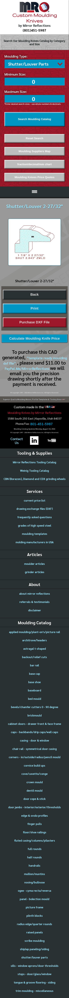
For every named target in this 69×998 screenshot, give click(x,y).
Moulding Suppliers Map (34, 150)
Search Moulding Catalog (34, 118)
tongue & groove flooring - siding (34, 981)
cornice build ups (34, 765)
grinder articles (34, 571)
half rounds (34, 856)
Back (34, 294)
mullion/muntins (34, 873)
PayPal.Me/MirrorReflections (27, 367)
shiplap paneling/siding (34, 948)
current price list (34, 500)
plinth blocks (34, 915)
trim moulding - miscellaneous (34, 990)
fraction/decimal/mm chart (34, 163)
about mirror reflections (34, 593)
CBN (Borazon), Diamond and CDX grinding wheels (35, 478)
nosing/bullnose (34, 881)
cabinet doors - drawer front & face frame (34, 723)
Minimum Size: (15, 73)
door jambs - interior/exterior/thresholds (34, 806)
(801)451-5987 (34, 30)
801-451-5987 (41, 423)
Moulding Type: (15, 56)
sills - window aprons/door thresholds (34, 965)
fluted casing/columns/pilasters (34, 840)
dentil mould (34, 790)
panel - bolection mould (34, 898)
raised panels (34, 931)
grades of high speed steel (34, 525)
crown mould (34, 781)
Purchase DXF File (34, 322)
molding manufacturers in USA (35, 541)
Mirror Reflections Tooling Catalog (34, 461)
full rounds (35, 848)
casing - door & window (34, 740)
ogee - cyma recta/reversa (34, 890)
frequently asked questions (34, 516)
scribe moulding (35, 940)
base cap (34, 673)
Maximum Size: (15, 90)
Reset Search (34, 137)
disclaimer (34, 609)
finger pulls (34, 823)
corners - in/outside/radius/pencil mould (34, 756)
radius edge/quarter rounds (34, 923)
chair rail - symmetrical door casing (34, 748)
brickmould (34, 714)
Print (34, 308)
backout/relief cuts (34, 656)
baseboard (34, 689)
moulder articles (34, 563)
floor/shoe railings (34, 831)
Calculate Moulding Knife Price (34, 338)
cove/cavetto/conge (34, 773)
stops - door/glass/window (34, 973)
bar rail (34, 664)
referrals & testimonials (34, 601)
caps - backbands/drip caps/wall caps (34, 731)
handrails (34, 865)
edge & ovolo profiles (34, 815)
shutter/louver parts (34, 956)
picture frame (34, 906)
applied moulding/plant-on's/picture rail (34, 631)
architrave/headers (34, 639)
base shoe (34, 681)
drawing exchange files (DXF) (34, 508)
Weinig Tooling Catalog (34, 470)
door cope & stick (34, 798)
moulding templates (34, 533)
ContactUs (16, 440)
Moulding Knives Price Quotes (34, 176)
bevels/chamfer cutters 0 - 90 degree (34, 706)
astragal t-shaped (34, 648)
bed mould (34, 698)
